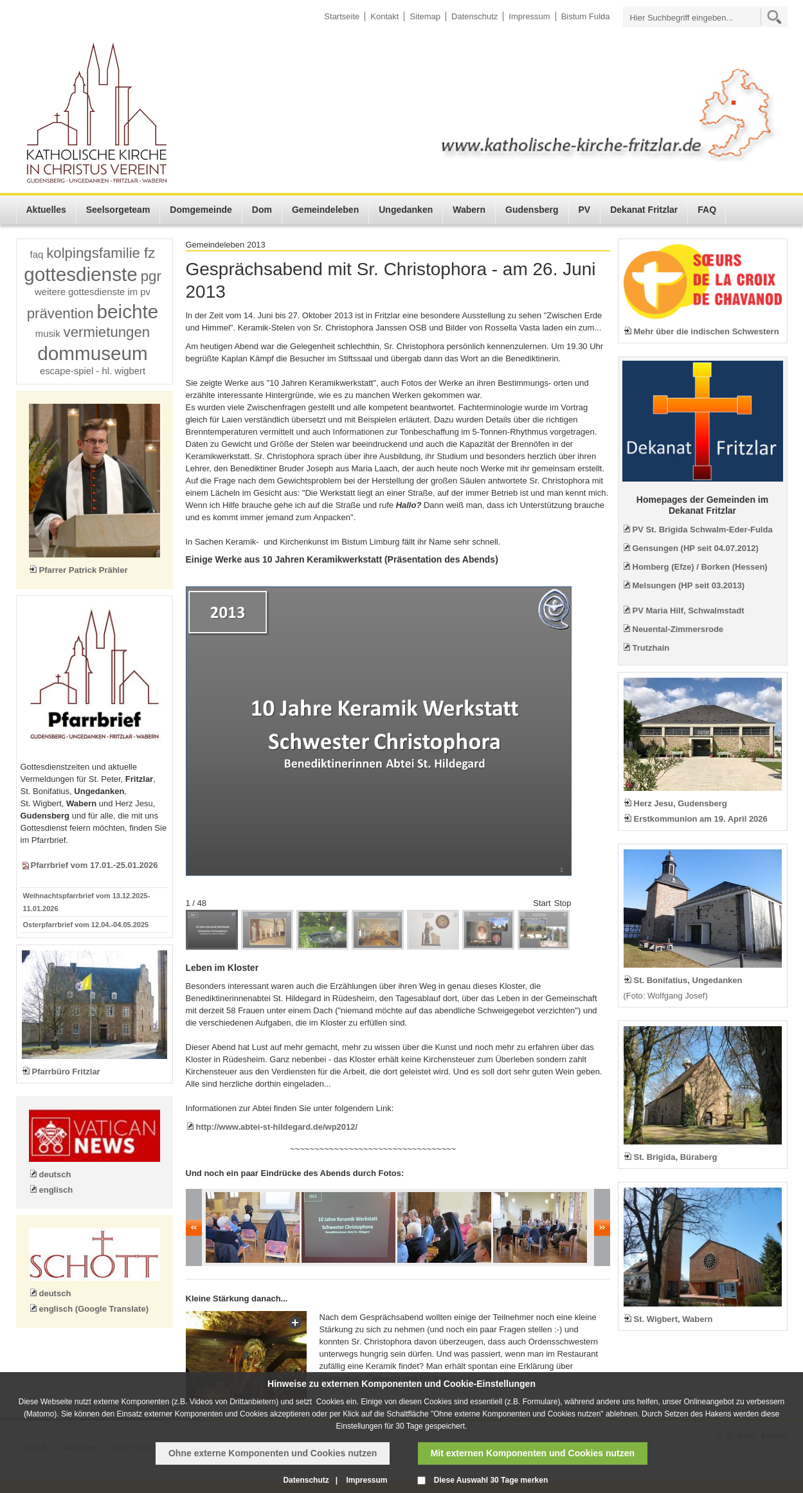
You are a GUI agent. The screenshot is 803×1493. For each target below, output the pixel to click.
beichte (128, 311)
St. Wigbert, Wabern (673, 1319)
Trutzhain (651, 648)
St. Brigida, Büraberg (675, 1157)
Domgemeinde (200, 209)
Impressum (529, 16)
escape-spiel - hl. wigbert (92, 371)
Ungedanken (406, 209)
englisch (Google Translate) (94, 1309)
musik (47, 334)
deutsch (55, 1174)
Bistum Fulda (585, 16)
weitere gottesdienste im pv (92, 292)
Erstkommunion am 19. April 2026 (701, 819)
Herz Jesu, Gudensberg (680, 803)
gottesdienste (81, 274)
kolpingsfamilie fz (100, 253)
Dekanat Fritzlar (644, 209)
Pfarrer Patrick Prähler (83, 570)
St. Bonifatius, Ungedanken (688, 980)
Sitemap (425, 16)
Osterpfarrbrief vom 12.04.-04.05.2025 (86, 924)
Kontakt (384, 16)
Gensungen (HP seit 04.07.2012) (696, 548)
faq (37, 254)
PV (585, 209)
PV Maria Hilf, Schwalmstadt (688, 610)
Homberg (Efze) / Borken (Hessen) (700, 567)
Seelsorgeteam (118, 209)
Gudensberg (531, 209)
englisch (56, 1190)
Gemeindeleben (325, 209)
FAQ (707, 209)
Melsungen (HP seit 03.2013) (689, 585)
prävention (60, 313)
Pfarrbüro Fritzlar (66, 1071)
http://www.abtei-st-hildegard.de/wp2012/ (277, 1127)
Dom (262, 209)
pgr (151, 276)
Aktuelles (46, 209)
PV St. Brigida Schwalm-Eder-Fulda (703, 529)
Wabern (469, 209)
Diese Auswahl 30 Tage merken (491, 1480)
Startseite (341, 16)
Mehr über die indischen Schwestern (706, 331)
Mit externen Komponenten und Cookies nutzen (533, 1453)
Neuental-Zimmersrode (678, 629)
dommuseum (92, 353)
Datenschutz (474, 16)
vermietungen (107, 332)
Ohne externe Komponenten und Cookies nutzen (272, 1453)
